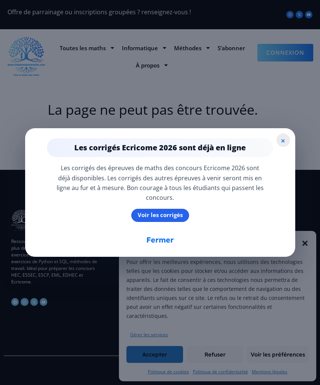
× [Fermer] (283, 140)
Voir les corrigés (160, 215)
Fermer (160, 239)
